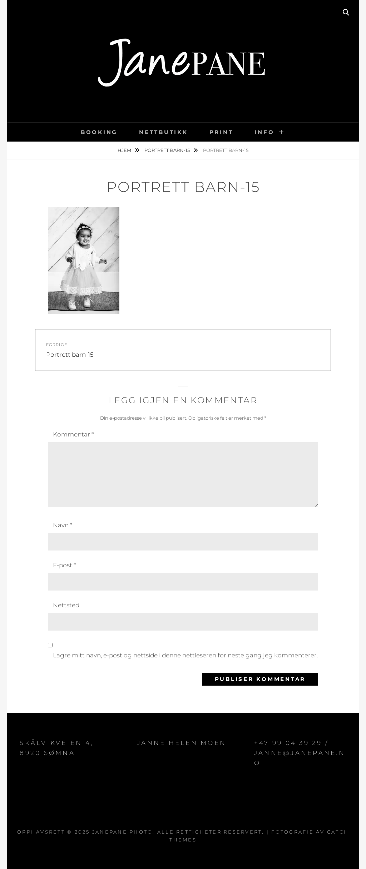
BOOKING (99, 132)
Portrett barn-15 (167, 150)
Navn (62, 525)
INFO (264, 132)
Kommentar (73, 434)
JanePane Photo (122, 832)
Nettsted (66, 605)
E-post (64, 565)
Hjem (125, 150)
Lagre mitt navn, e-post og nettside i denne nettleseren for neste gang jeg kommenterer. (185, 655)
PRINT (221, 132)
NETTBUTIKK (163, 132)
